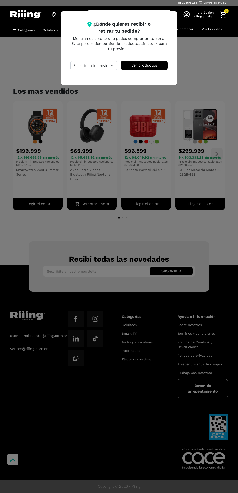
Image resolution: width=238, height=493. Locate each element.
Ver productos (144, 65)
